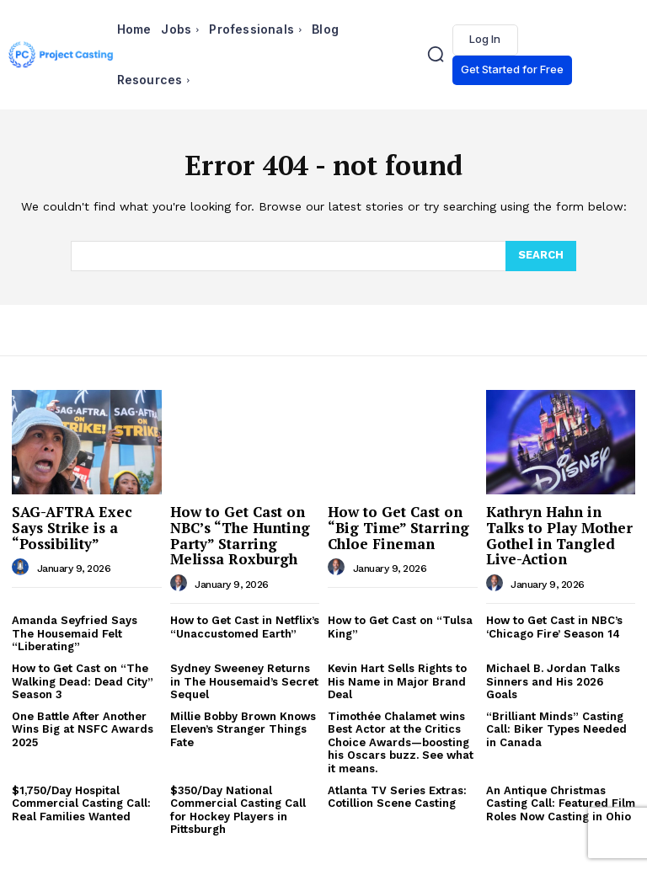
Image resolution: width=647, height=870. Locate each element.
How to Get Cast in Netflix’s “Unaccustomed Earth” (244, 627)
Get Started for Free (512, 69)
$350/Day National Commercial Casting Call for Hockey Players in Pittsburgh (238, 810)
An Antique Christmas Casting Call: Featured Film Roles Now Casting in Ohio (560, 803)
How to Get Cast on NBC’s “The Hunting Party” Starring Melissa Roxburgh (240, 535)
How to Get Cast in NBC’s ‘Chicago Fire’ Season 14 (554, 627)
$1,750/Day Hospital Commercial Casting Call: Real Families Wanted (81, 803)
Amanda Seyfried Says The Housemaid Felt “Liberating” (74, 633)
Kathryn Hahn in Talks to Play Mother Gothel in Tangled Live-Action (559, 535)
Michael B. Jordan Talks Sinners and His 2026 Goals (553, 681)
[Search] (540, 256)
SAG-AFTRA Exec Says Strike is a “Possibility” (72, 527)
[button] (436, 54)
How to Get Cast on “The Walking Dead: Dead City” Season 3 (82, 681)
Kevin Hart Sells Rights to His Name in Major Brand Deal (397, 681)
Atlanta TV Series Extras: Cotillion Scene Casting (397, 797)
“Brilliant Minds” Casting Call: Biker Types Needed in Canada (556, 729)
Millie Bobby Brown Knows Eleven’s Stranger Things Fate (243, 729)
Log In (484, 38)
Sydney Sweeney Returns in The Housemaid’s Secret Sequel (244, 681)
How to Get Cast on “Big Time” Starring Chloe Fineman (398, 527)
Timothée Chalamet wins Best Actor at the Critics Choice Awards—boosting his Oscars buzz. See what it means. (400, 742)
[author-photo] (23, 567)
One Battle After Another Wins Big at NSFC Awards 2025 (82, 729)
